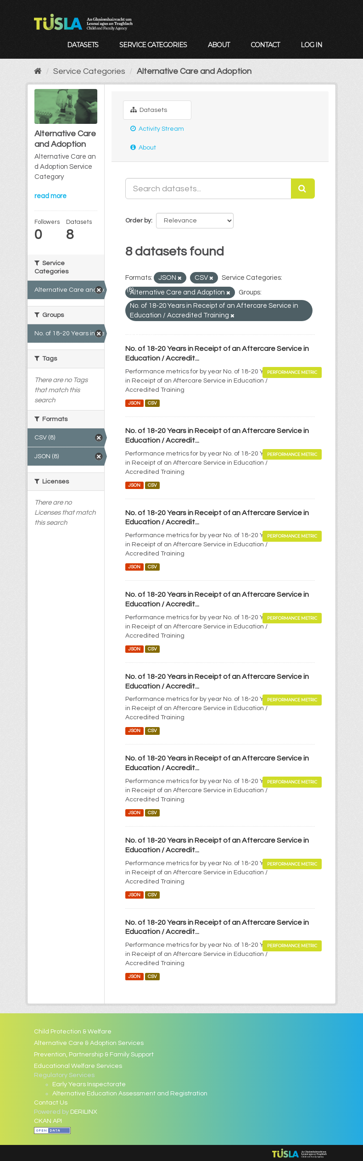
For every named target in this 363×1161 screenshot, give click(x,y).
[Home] (38, 71)
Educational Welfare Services (78, 1066)
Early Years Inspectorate (89, 1084)
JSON (134, 403)
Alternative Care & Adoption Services (89, 1043)
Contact (265, 45)
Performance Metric (292, 372)
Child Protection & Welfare (73, 1031)
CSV (152, 403)
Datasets (82, 45)
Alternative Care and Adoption (194, 71)
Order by (138, 220)
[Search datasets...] (208, 188)
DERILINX (83, 1112)
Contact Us (50, 1103)
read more (50, 196)
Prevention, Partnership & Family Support (94, 1054)
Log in (311, 45)
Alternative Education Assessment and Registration (129, 1093)
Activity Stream (157, 128)
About (218, 45)
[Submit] (303, 188)
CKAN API (48, 1121)
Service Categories (153, 45)
